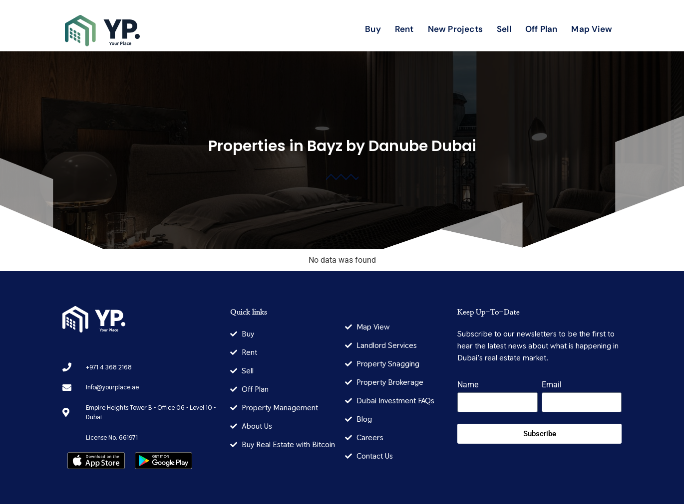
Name (467, 385)
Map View (591, 28)
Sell (504, 28)
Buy (373, 28)
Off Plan (541, 28)
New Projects (455, 28)
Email (552, 385)
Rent (404, 28)
